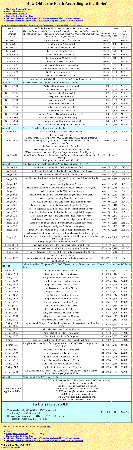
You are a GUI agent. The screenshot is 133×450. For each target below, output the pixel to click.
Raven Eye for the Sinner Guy (19, 16)
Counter (79, 25)
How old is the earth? (15, 11)
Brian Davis (38, 25)
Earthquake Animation (16, 14)
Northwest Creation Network (19, 9)
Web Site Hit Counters (10, 448)
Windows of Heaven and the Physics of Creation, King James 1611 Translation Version (44, 21)
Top (8, 431)
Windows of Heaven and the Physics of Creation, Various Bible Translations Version (43, 18)
